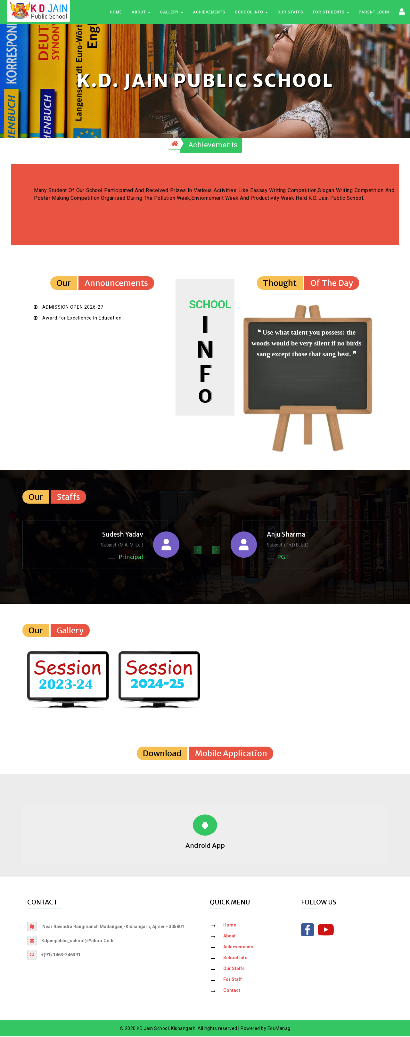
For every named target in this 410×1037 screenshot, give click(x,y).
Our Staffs (290, 12)
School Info (251, 12)
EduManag (279, 1028)
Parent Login (374, 12)
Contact (231, 990)
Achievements (209, 12)
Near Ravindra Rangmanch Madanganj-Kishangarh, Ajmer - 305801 (113, 926)
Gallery (171, 12)
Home (116, 12)
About (141, 12)
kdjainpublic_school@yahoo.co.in (78, 941)
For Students (331, 12)
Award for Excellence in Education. (82, 318)
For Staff (232, 979)
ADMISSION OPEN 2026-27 (72, 307)
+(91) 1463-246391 (60, 955)
